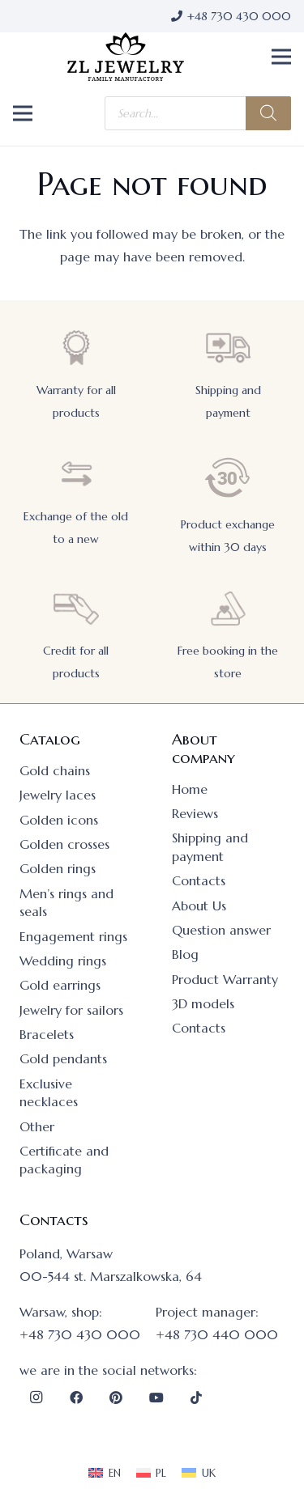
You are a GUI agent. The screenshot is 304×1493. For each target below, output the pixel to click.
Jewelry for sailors (71, 1010)
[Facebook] (76, 1397)
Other (36, 1126)
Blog (185, 954)
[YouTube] (156, 1397)
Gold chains (54, 770)
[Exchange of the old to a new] (76, 474)
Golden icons (58, 820)
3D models (203, 1003)
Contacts (198, 880)
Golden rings (57, 868)
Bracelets (46, 1034)
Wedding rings (62, 960)
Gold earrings (60, 985)
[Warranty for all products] (76, 347)
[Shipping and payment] (227, 347)
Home (190, 789)
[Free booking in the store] (227, 608)
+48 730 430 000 (79, 1334)
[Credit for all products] (76, 608)
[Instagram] (35, 1397)
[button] (281, 56)
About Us (199, 905)
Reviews (195, 813)
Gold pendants (63, 1058)
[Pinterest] (116, 1397)
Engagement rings (73, 936)
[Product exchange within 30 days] (227, 478)
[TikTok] (196, 1397)
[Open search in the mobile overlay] (198, 113)
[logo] (125, 56)
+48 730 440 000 (217, 1334)
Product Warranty (225, 979)
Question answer (221, 930)
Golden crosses (64, 844)
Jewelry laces (57, 795)
